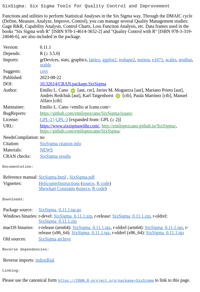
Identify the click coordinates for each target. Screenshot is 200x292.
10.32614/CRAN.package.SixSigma (73, 84)
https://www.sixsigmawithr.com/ (69, 127)
